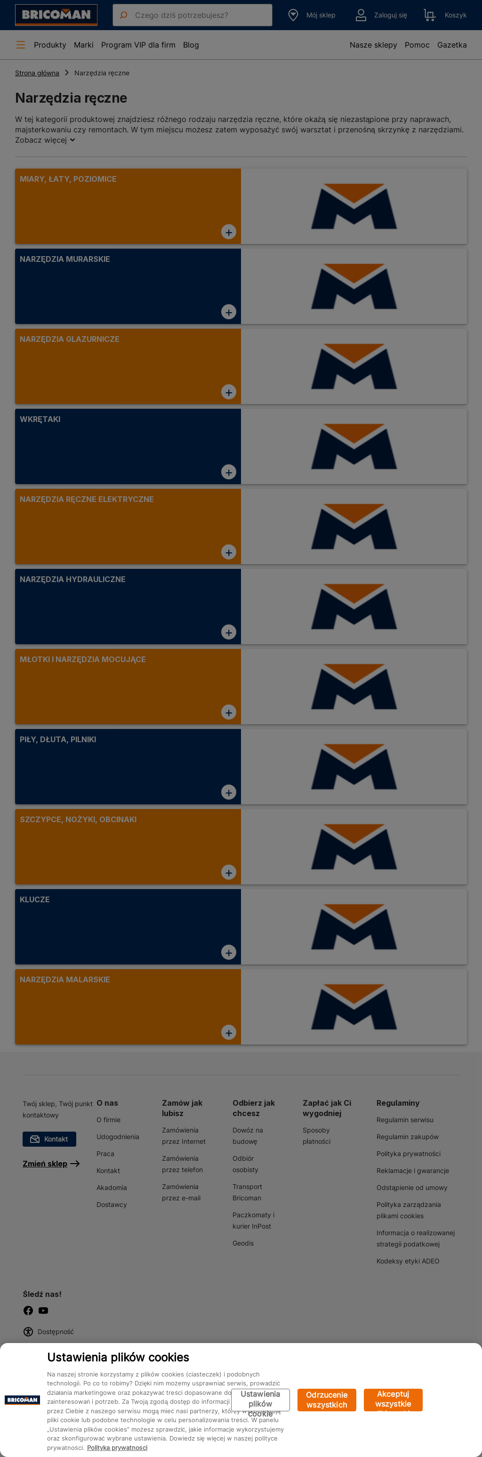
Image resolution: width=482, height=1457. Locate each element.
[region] (241, 1400)
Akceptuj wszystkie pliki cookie (393, 1400)
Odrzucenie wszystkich (326, 1399)
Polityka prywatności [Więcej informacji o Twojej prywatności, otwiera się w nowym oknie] (117, 1447)
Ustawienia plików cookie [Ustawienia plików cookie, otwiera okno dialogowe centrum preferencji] (261, 1400)
